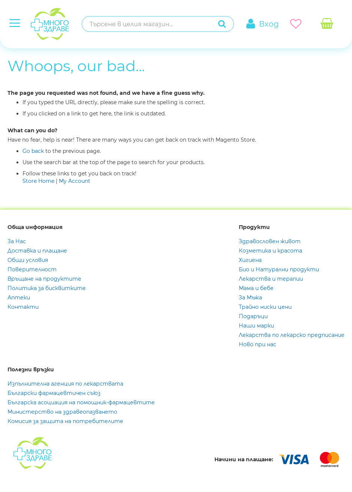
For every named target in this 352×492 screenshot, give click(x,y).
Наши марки (256, 325)
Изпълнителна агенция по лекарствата (65, 383)
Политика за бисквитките (46, 288)
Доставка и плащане (37, 250)
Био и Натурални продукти (279, 269)
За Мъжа (250, 297)
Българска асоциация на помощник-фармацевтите (81, 402)
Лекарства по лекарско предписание (292, 335)
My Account (74, 181)
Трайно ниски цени (265, 307)
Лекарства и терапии (271, 278)
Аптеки (18, 297)
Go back (33, 151)
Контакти (23, 307)
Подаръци (253, 316)
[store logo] (39, 24)
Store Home (38, 181)
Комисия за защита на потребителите (65, 421)
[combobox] (150, 23)
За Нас (16, 241)
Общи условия (27, 260)
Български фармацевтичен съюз (53, 393)
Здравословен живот (270, 241)
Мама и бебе (256, 288)
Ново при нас (257, 344)
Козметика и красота (270, 250)
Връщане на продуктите (44, 278)
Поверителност (32, 269)
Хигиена (250, 260)
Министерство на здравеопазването (62, 411)
